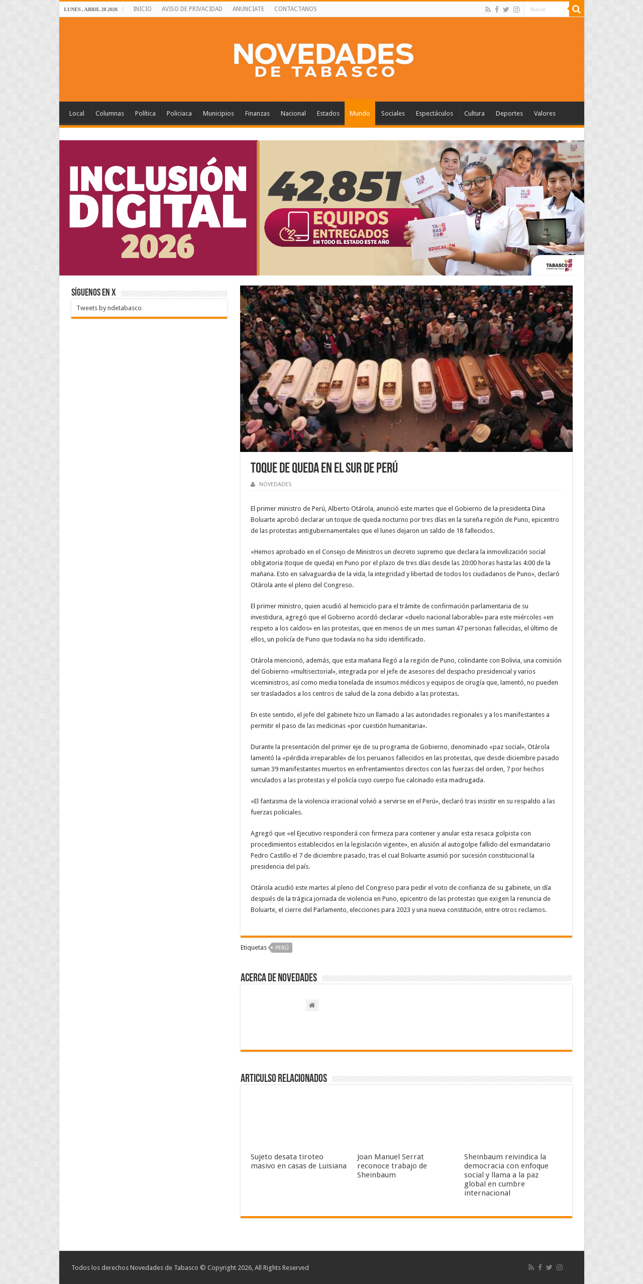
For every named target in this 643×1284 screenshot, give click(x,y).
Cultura (474, 113)
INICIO (142, 9)
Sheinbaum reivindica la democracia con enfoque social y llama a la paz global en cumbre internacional (506, 1175)
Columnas (109, 113)
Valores (545, 113)
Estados (328, 113)
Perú (282, 948)
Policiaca (179, 113)
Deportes (509, 113)
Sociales (393, 113)
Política (145, 113)
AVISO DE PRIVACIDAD (192, 9)
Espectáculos (434, 113)
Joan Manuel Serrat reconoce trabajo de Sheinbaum (392, 1165)
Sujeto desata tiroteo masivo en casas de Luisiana (299, 1161)
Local (76, 113)
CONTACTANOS (295, 9)
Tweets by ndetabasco (109, 308)
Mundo (360, 113)
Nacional (293, 113)
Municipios (218, 113)
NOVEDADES (275, 484)
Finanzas (257, 113)
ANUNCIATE (248, 9)
